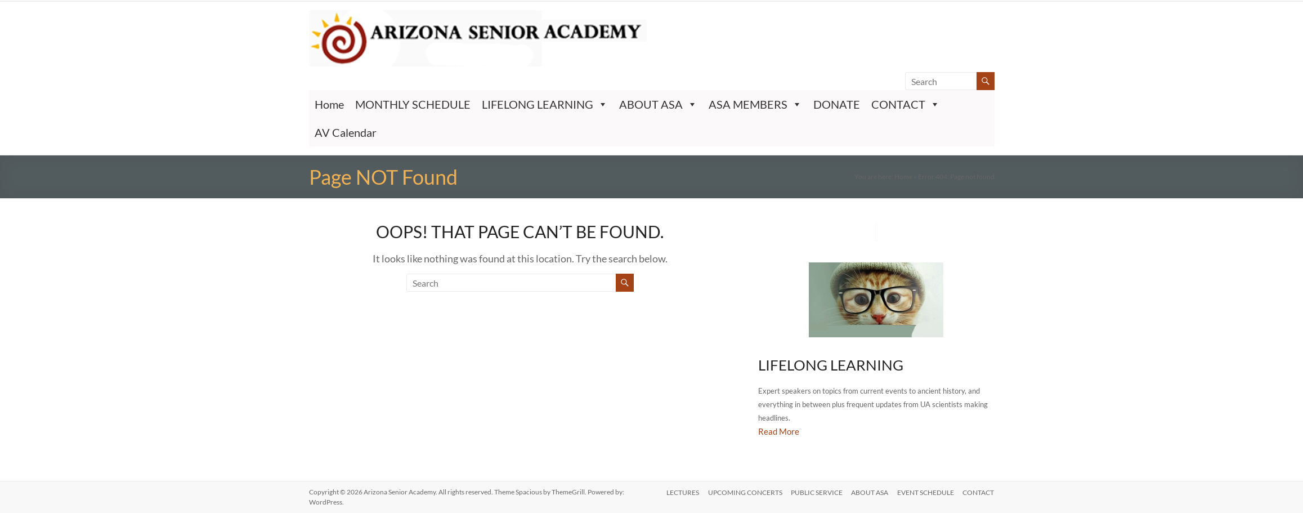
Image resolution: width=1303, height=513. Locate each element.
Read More (778, 431)
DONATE (836, 104)
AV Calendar (346, 132)
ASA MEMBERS (755, 104)
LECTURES (681, 492)
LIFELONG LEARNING (545, 104)
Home (329, 104)
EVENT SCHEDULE (925, 492)
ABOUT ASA (658, 104)
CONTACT (905, 104)
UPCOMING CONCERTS (744, 492)
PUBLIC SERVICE (816, 492)
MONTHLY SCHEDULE (413, 104)
